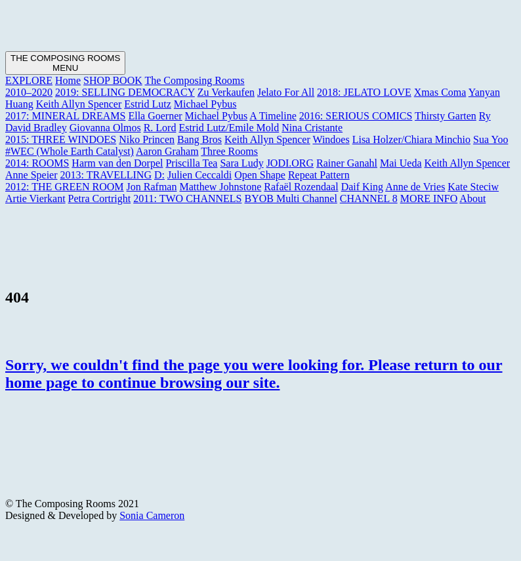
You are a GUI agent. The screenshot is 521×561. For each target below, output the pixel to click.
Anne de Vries (415, 186)
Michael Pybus (205, 104)
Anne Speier (31, 174)
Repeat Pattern (319, 174)
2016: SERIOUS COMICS (355, 115)
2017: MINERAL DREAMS (65, 115)
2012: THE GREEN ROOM (64, 186)
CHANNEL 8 (369, 198)
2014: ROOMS (37, 163)
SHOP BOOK (112, 80)
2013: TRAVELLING (106, 174)
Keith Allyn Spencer (79, 104)
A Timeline (273, 115)
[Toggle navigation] (65, 63)
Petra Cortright (99, 198)
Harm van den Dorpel (117, 163)
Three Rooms (229, 151)
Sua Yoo (490, 139)
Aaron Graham (167, 151)
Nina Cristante (312, 127)
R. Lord (160, 127)
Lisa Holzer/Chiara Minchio (411, 139)
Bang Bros (199, 139)
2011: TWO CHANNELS (187, 198)
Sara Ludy (241, 163)
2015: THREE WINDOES (60, 139)
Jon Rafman (152, 186)
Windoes (330, 139)
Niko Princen (147, 139)
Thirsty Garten (445, 115)
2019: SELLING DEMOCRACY (125, 92)
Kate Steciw (473, 186)
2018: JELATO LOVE (364, 92)
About (472, 198)
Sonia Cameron (151, 515)
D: (159, 174)
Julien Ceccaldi (199, 174)
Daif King (362, 186)
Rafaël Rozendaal (301, 186)
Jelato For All (285, 92)
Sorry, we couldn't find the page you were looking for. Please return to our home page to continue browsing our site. (254, 373)
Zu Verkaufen (226, 92)
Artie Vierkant (35, 198)
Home (68, 80)
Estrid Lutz (147, 104)
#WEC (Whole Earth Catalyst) (69, 151)
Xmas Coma (440, 92)
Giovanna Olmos (105, 127)
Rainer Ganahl (346, 163)
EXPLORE (28, 80)
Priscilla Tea (191, 163)
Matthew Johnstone (220, 186)
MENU (65, 68)
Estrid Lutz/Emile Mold (228, 127)
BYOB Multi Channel (290, 198)
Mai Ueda (401, 163)
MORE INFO (429, 198)
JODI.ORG (290, 163)
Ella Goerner (155, 115)
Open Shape (259, 174)
